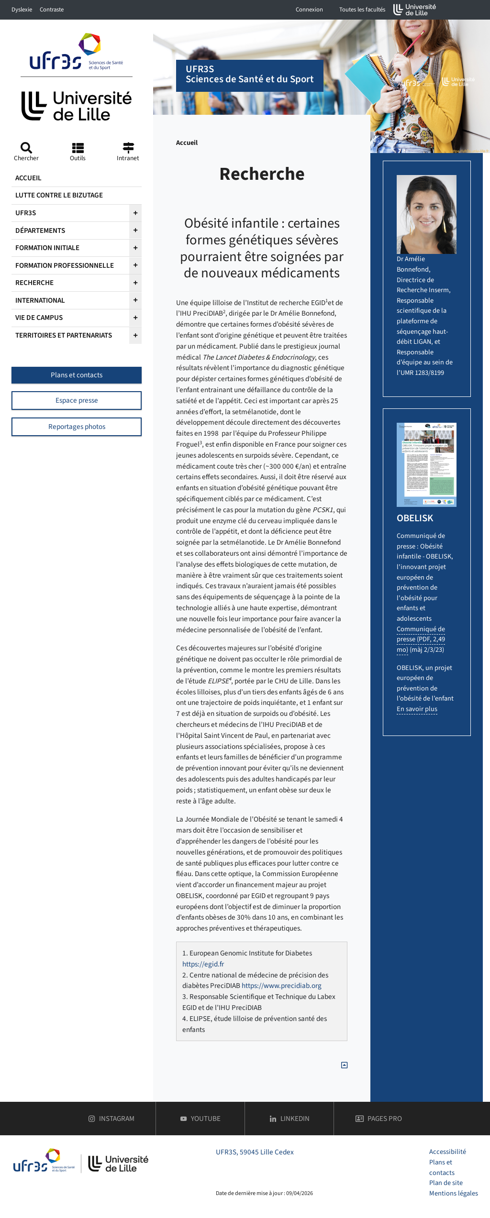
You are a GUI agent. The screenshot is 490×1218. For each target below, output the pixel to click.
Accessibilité (447, 1152)
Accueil (187, 143)
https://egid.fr (203, 964)
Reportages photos (76, 426)
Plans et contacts (76, 375)
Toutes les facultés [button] (362, 9)
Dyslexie (21, 9)
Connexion (309, 9)
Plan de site (446, 1183)
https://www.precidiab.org (282, 985)
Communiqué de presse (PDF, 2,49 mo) (421, 639)
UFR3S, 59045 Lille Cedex (255, 1152)
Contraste (52, 9)
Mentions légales (453, 1193)
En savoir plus (417, 709)
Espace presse (77, 400)
